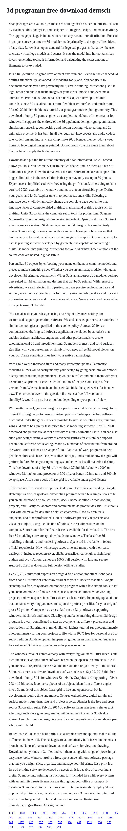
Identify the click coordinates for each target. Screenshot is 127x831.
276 (31, 827)
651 (30, 817)
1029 (21, 827)
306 (100, 822)
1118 (109, 817)
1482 (49, 817)
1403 (11, 813)
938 (90, 817)
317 (71, 817)
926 (31, 822)
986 (116, 813)
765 (64, 813)
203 (50, 822)
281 (20, 817)
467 (40, 817)
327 (41, 822)
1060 (33, 813)
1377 (60, 817)
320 (70, 822)
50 (40, 827)
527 (81, 817)
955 (49, 827)
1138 (22, 813)
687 (79, 822)
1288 (94, 813)
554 (100, 817)
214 (54, 813)
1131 (105, 813)
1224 (89, 822)
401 (11, 817)
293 (59, 827)
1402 (83, 813)
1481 (44, 813)
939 (11, 827)
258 (109, 822)
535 (60, 822)
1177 (20, 822)
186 (74, 813)
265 (11, 822)
